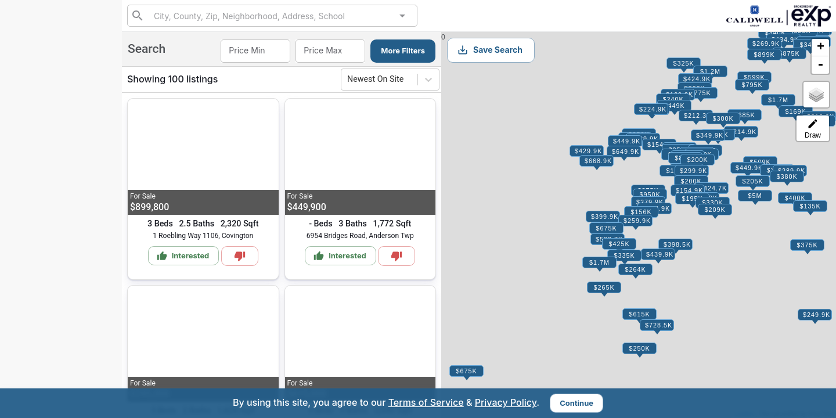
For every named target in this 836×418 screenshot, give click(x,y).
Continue (576, 403)
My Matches (44, 164)
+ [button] (820, 47)
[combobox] (272, 15)
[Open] (402, 16)
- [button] (820, 65)
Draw (813, 128)
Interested (41, 190)
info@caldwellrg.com (49, 318)
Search (35, 136)
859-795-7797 (61, 86)
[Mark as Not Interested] (239, 256)
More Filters (403, 50)
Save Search (489, 50)
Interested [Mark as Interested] (183, 256)
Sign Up (61, 263)
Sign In (89, 291)
